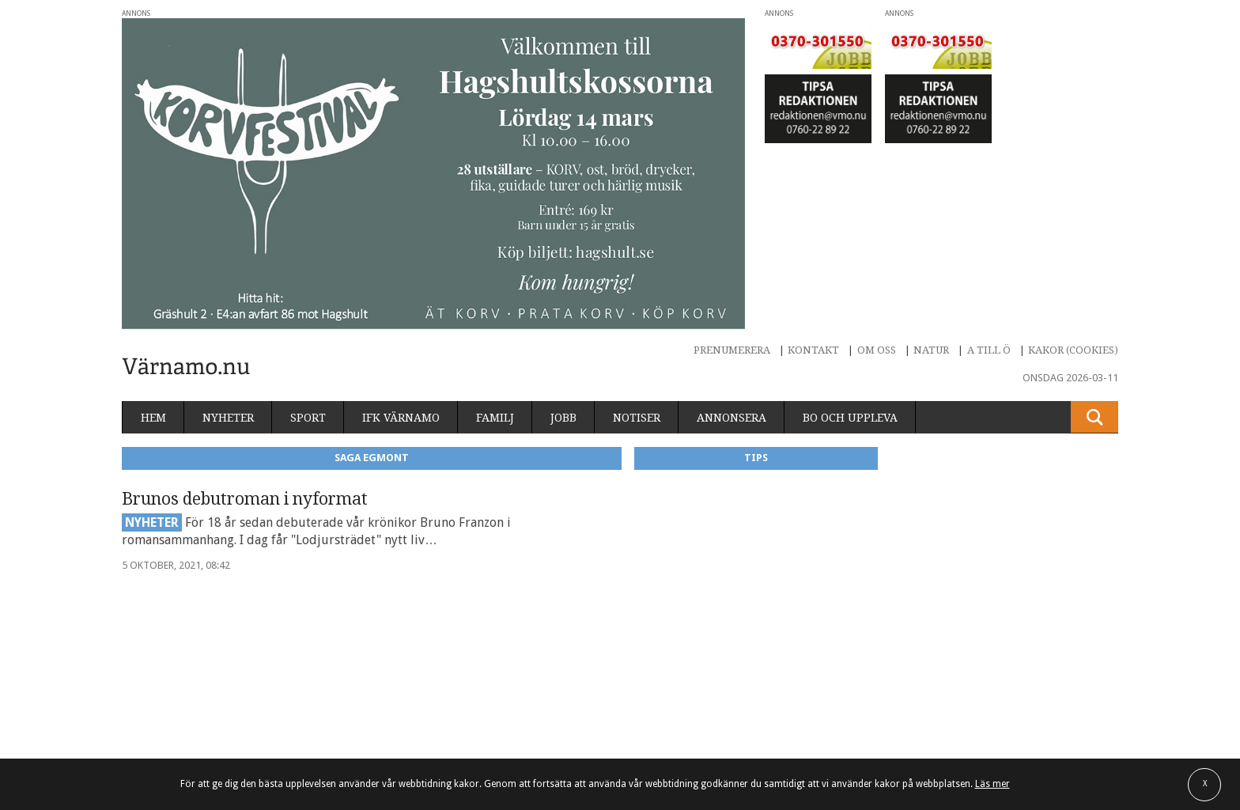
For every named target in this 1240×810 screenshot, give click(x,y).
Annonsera (731, 417)
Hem (153, 417)
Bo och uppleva (850, 417)
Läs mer (992, 783)
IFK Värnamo (401, 417)
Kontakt (813, 350)
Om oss (876, 350)
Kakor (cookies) (1073, 350)
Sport (308, 417)
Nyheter (228, 417)
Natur (931, 350)
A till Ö (989, 350)
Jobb (563, 417)
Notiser (636, 417)
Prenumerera (732, 350)
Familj (495, 417)
